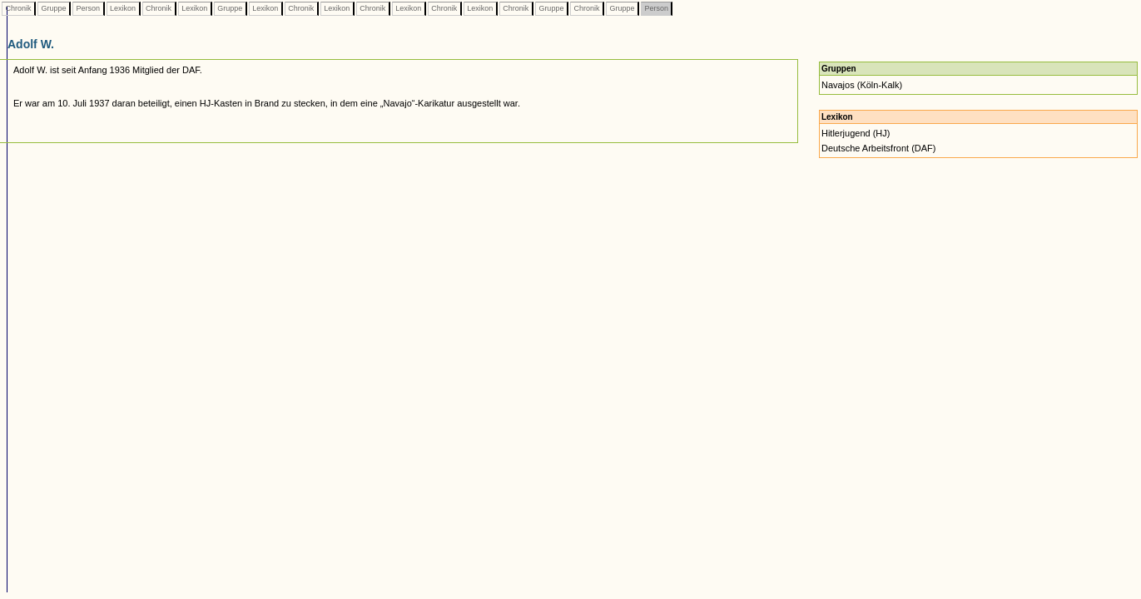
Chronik (18, 8)
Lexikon (123, 8)
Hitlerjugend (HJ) (855, 133)
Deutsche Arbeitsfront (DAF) (878, 148)
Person (88, 8)
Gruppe (53, 8)
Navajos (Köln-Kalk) (861, 85)
